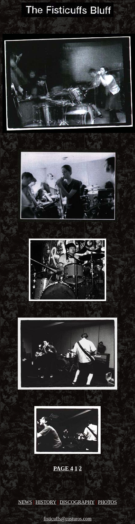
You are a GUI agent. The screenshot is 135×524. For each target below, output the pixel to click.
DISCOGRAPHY (77, 502)
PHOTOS (107, 502)
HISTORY (46, 502)
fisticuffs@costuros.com (67, 518)
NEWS (25, 502)
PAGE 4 (63, 468)
